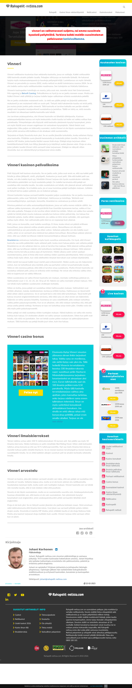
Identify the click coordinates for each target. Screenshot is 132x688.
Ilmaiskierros (13, 240)
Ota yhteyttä (47, 623)
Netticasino (111, 499)
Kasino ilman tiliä (21, 627)
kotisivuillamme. (74, 39)
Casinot (18, 615)
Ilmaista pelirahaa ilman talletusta (114, 471)
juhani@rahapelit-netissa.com (53, 579)
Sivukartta (46, 619)
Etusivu (8, 584)
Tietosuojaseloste (48, 615)
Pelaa (119, 83)
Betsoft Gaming (29, 93)
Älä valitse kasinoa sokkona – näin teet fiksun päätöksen (118, 185)
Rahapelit (52, 12)
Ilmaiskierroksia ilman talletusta (113, 464)
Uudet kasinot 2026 (23, 623)
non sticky (57, 421)
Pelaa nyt (31, 392)
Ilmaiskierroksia (21, 632)
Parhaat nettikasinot (115, 476)
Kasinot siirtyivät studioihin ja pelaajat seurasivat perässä (118, 175)
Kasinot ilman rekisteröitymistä (72, 12)
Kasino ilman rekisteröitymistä (113, 493)
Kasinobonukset (106, 12)
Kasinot (109, 453)
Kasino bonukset (113, 458)
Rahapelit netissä (113, 510)
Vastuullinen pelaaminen (51, 632)
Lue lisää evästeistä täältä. (96, 686)
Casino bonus (112, 482)
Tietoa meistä (47, 627)
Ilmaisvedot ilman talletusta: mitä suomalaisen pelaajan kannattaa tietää (118, 149)
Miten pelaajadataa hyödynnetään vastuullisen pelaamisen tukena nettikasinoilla (117, 162)
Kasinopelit (111, 504)
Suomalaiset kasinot (115, 487)
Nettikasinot (20, 619)
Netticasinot (92, 12)
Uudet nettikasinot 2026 (114, 447)
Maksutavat (120, 12)
